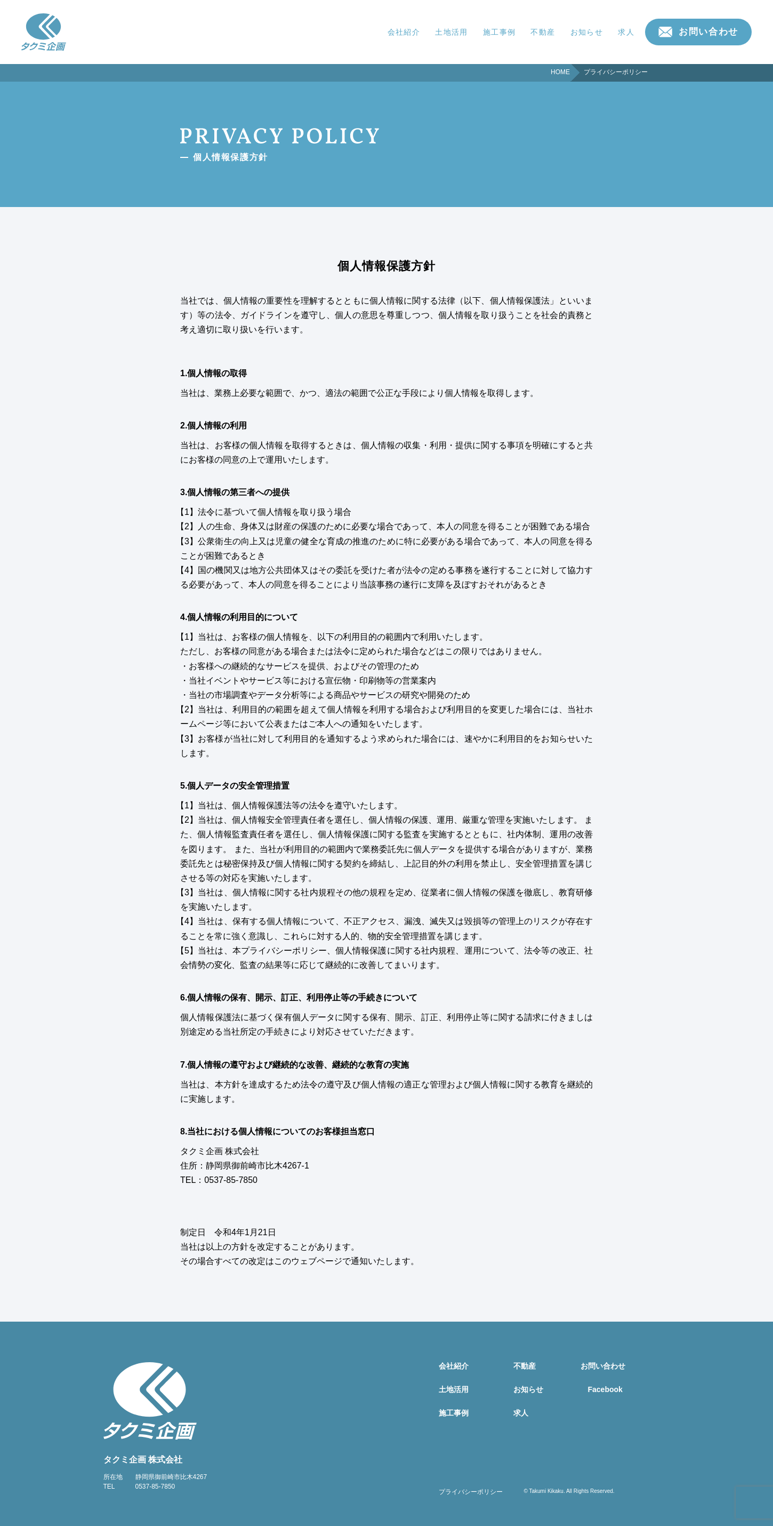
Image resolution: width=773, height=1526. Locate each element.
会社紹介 (404, 32)
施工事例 (499, 32)
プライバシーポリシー (471, 1492)
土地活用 (451, 32)
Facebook (605, 1389)
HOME (560, 72)
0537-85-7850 (155, 1486)
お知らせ (586, 32)
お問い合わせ (708, 32)
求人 (626, 32)
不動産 (542, 32)
